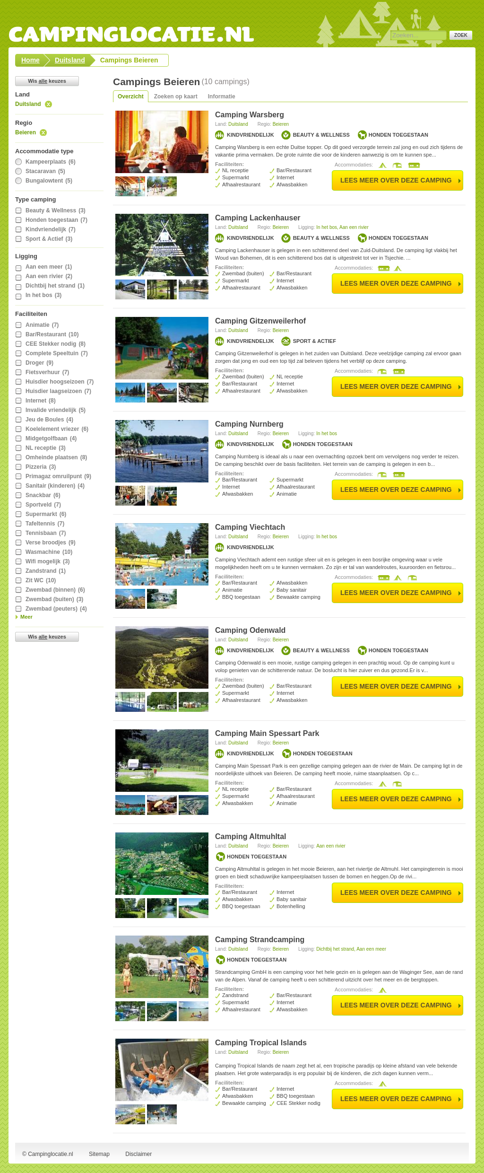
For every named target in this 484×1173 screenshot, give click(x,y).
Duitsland (28, 104)
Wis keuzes (47, 81)
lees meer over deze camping (396, 180)
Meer (26, 617)
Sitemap (99, 1154)
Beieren (25, 132)
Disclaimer (138, 1154)
